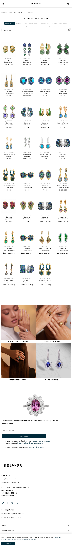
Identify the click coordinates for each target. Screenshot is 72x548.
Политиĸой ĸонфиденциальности (30, 443)
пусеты (25, 23)
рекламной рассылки (37, 447)
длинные (18, 23)
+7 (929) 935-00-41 (9, 479)
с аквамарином (33, 23)
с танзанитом (34, 26)
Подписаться (24, 436)
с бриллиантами (44, 23)
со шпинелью (61, 26)
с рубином (17, 26)
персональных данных (41, 441)
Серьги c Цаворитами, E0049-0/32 (45, 124)
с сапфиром (25, 26)
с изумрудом (63, 23)
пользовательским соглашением (26, 539)
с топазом (43, 26)
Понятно (8, 543)
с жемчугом (54, 23)
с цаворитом (8, 23)
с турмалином (52, 26)
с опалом (9, 26)
